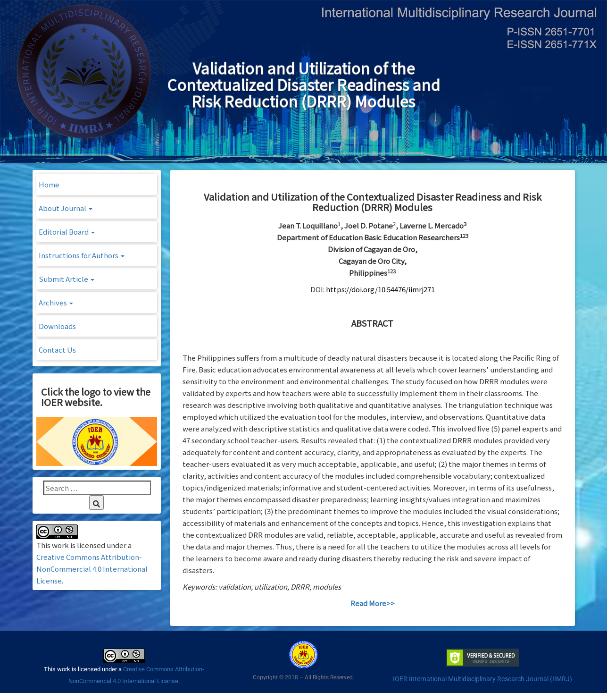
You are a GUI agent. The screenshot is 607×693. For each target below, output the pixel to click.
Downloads (57, 326)
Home (49, 184)
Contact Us (57, 350)
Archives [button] (56, 302)
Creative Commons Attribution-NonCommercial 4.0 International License (92, 568)
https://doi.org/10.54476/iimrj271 (380, 289)
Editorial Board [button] (67, 232)
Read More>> (372, 603)
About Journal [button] (65, 208)
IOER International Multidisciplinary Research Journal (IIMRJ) (482, 679)
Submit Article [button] (66, 279)
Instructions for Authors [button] (82, 255)
